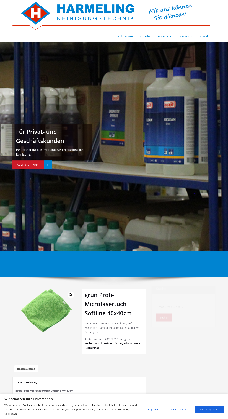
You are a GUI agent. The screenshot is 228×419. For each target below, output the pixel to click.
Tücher (89, 343)
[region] (114, 406)
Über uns (186, 36)
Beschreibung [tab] (26, 368)
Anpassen (153, 409)
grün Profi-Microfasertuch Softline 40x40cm (190, 259)
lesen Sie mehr (27, 164)
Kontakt (204, 36)
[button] (71, 295)
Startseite (154, 259)
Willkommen (125, 36)
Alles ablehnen (179, 409)
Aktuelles (145, 36)
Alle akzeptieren (209, 409)
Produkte (165, 36)
